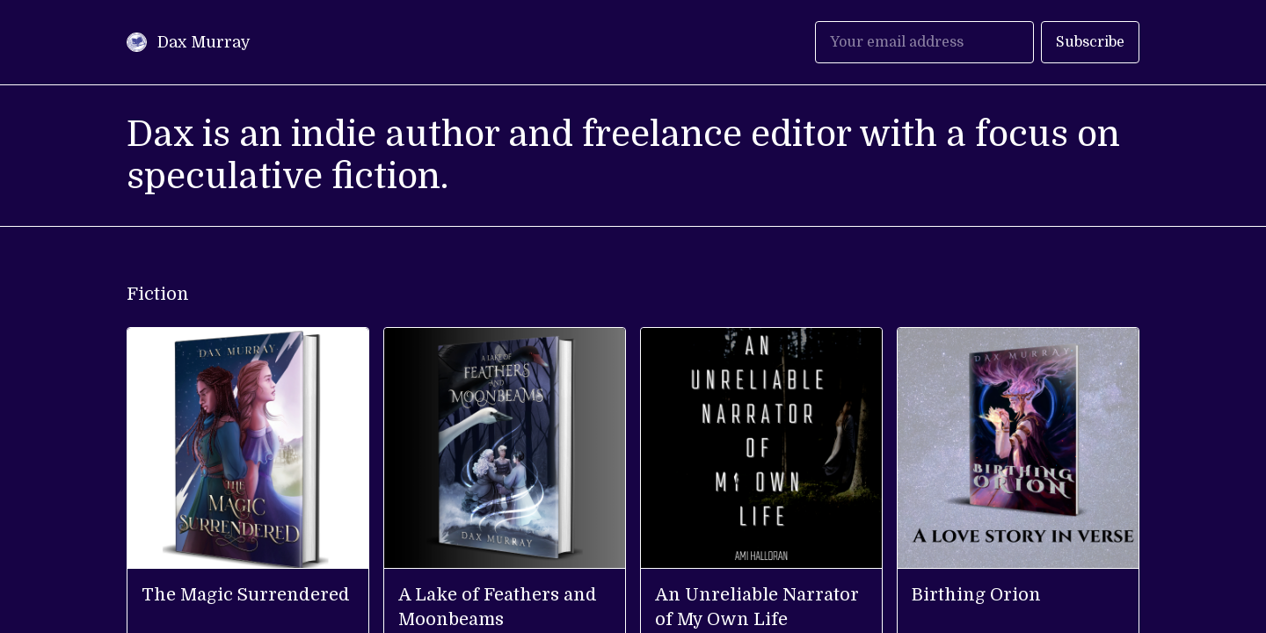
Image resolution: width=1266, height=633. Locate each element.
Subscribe (1090, 42)
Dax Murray (204, 42)
